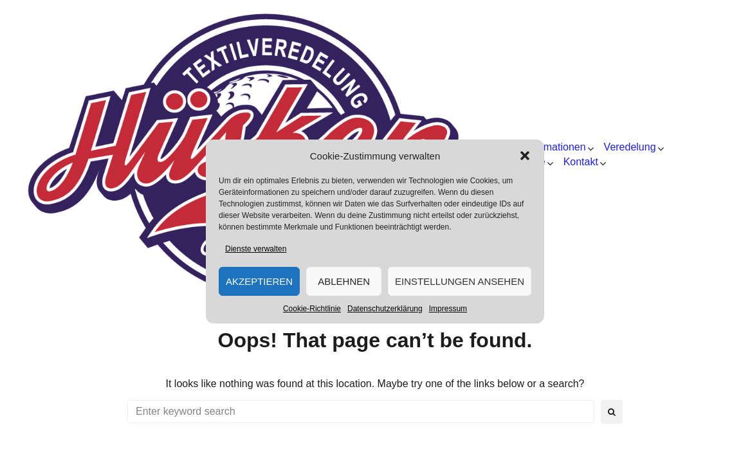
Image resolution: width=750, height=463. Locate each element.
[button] (524, 155)
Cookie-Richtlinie (312, 308)
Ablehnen (344, 281)
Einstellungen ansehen (459, 281)
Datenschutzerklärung (385, 308)
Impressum (448, 308)
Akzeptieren (259, 281)
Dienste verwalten (255, 248)
